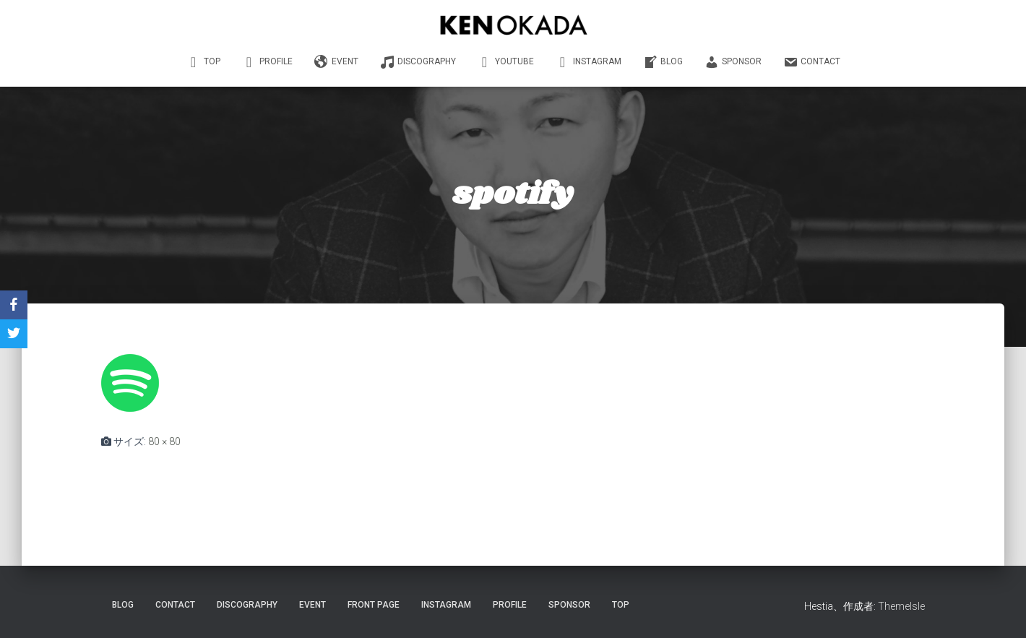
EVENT (336, 62)
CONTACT (811, 62)
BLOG (663, 62)
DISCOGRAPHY (418, 62)
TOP (203, 62)
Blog (123, 605)
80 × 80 (164, 441)
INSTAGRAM (588, 62)
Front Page (374, 605)
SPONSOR (733, 62)
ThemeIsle (901, 606)
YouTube (506, 62)
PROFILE (267, 62)
